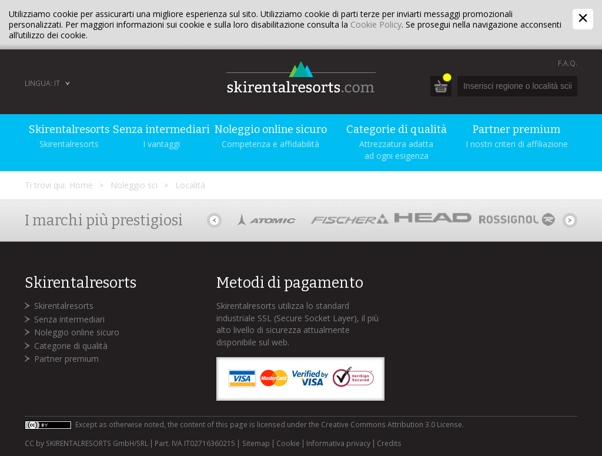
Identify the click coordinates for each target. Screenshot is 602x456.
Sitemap (256, 444)
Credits (389, 444)
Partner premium (66, 358)
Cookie (288, 444)
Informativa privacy (338, 444)
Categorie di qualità (71, 345)
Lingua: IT (42, 83)
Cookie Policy (376, 24)
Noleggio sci (134, 185)
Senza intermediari (69, 319)
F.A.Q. (567, 63)
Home (81, 185)
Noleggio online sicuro (76, 332)
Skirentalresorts (63, 305)
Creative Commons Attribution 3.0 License (391, 425)
